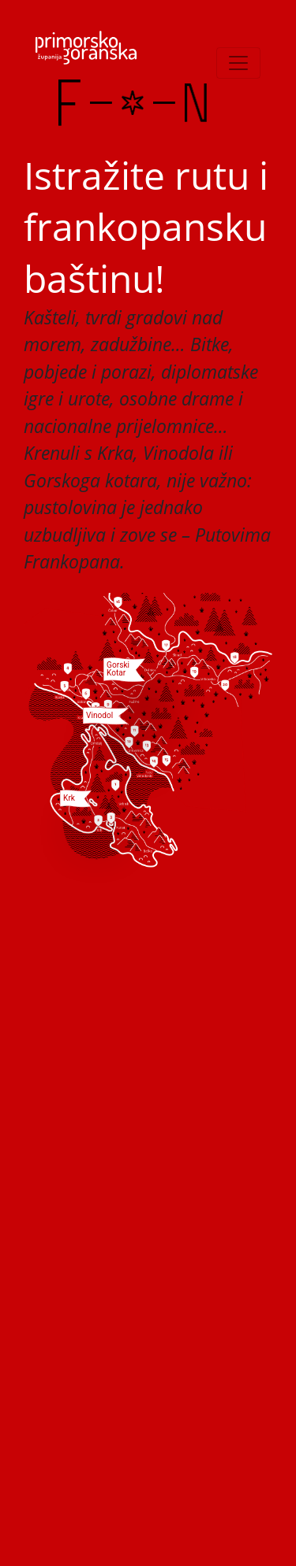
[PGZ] (86, 47)
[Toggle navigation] (238, 63)
